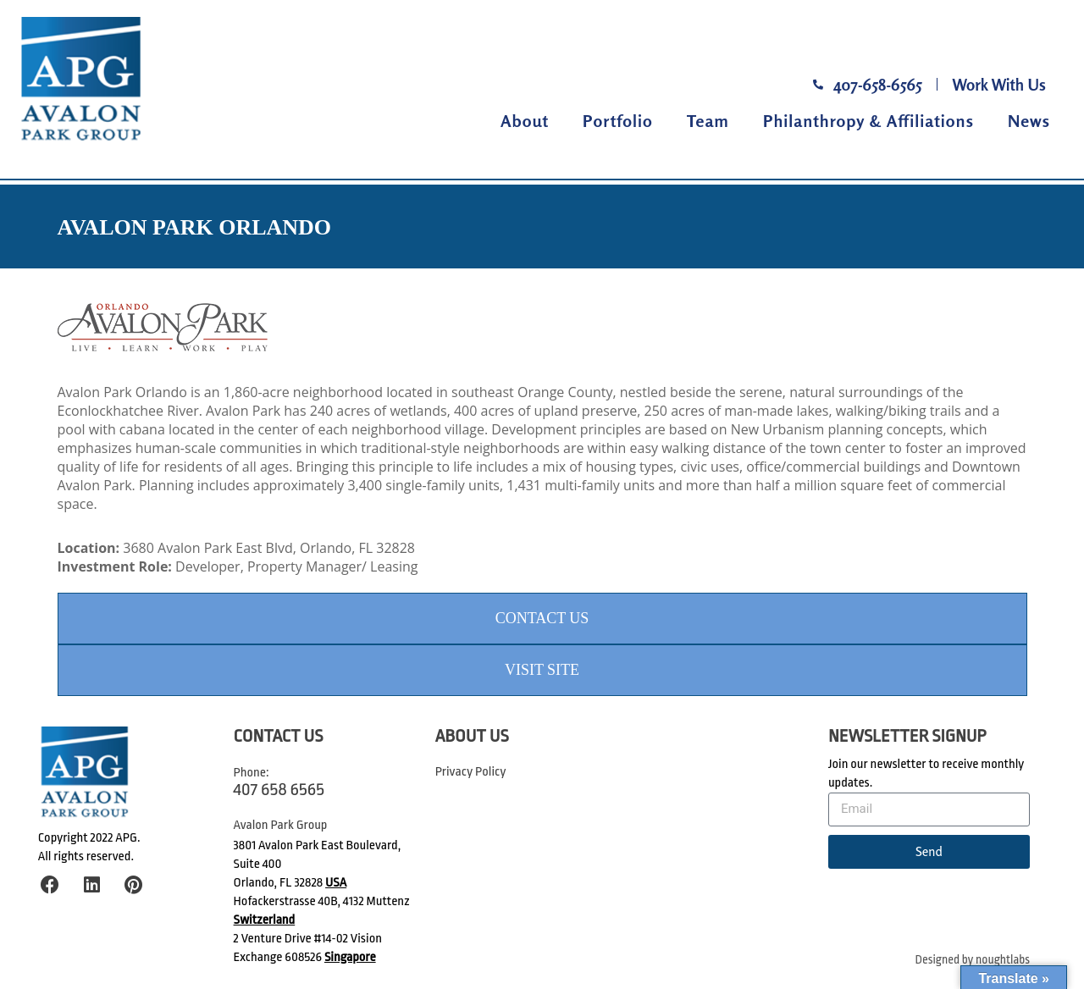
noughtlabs (1003, 959)
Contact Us (542, 618)
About (525, 120)
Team (708, 120)
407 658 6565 (279, 789)
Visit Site (542, 669)
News (1029, 120)
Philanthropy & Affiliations (868, 120)
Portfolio (618, 120)
